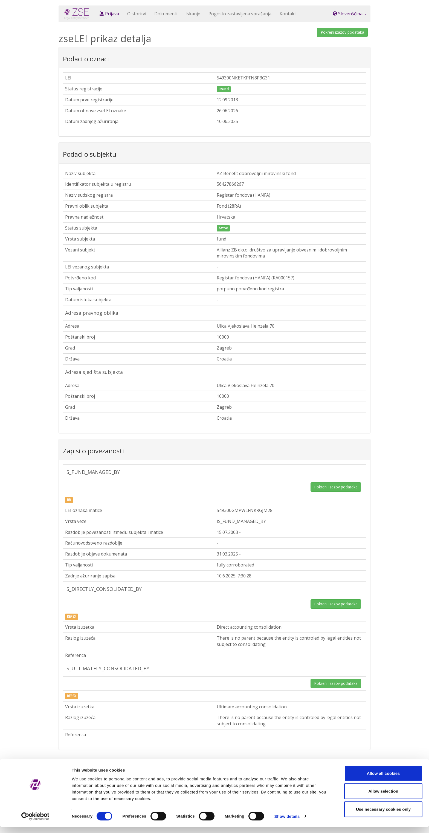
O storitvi (136, 14)
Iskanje (192, 14)
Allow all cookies (383, 779)
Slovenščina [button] (349, 14)
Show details (287, 822)
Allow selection (383, 797)
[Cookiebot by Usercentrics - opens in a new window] (35, 822)
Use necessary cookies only (383, 815)
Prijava (109, 14)
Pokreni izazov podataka (342, 32)
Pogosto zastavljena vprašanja (239, 14)
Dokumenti (165, 14)
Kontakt (288, 14)
